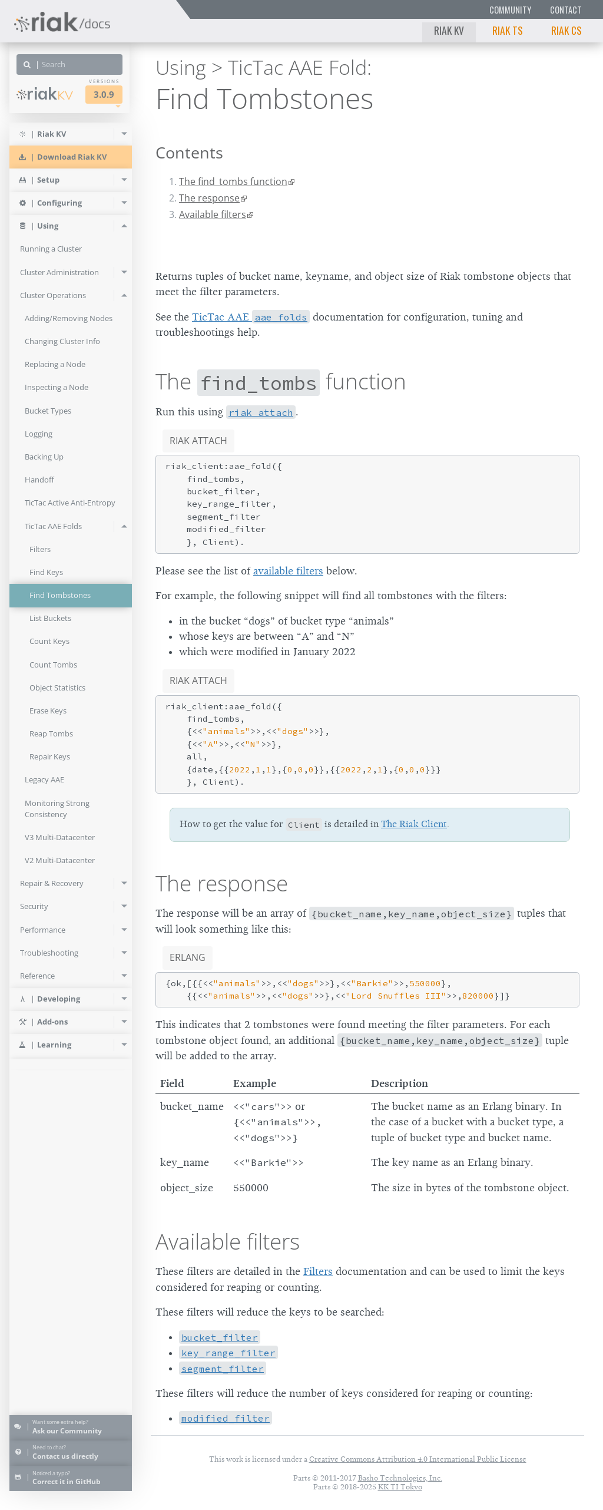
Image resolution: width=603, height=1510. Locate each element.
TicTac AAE (251, 317)
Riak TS (507, 30)
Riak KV (449, 30)
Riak (44, 93)
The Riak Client (414, 824)
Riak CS (566, 30)
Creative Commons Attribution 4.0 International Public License (417, 1459)
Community (510, 10)
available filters (288, 571)
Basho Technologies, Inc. (400, 1477)
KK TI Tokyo (400, 1486)
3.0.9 (104, 94)
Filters (318, 1271)
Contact (566, 10)
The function (280, 381)
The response (209, 197)
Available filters (212, 214)
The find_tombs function (233, 181)
